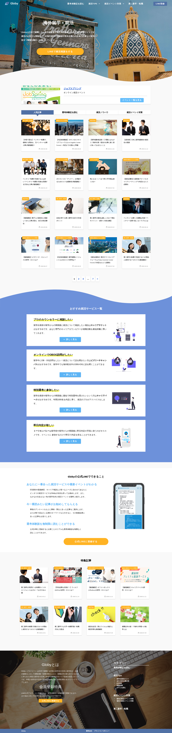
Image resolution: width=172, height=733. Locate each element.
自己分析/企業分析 (123, 681)
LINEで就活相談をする (60, 51)
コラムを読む (121, 687)
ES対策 (119, 683)
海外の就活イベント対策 (125, 701)
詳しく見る (71, 339)
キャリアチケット (99, 325)
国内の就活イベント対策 (125, 699)
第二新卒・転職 (135, 4)
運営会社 (89, 731)
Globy (23, 731)
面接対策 (120, 685)
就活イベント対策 (112, 4)
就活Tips (93, 4)
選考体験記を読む (75, 4)
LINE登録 (160, 4)
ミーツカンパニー (41, 431)
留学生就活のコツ (123, 679)
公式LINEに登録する (86, 541)
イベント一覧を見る (132, 100)
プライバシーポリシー (101, 731)
